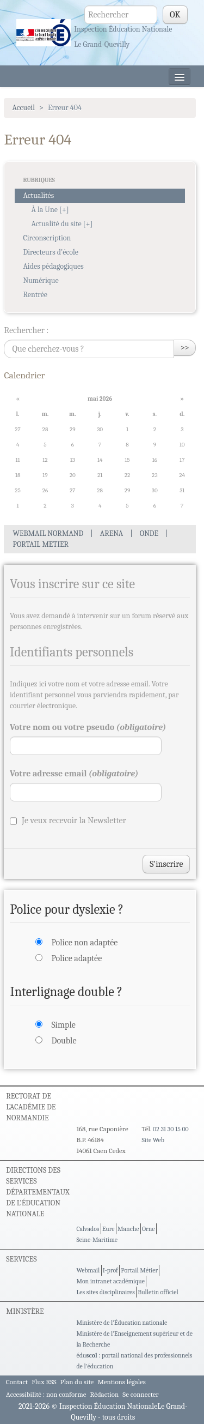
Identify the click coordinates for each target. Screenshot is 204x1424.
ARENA (111, 533)
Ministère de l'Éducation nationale (121, 1322)
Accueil (23, 107)
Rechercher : (26, 330)
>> (185, 347)
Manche (128, 1229)
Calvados (87, 1229)
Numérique (40, 280)
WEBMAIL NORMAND (48, 533)
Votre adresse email (74, 774)
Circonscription (47, 238)
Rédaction (104, 1394)
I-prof (110, 1270)
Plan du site (77, 1382)
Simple (63, 1025)
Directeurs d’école (50, 252)
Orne (148, 1229)
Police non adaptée (84, 943)
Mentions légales (121, 1382)
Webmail (88, 1270)
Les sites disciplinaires (105, 1292)
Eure (108, 1229)
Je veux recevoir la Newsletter (74, 820)
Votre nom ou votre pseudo (88, 727)
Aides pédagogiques (53, 266)
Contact (17, 1382)
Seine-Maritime (97, 1240)
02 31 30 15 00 (171, 1129)
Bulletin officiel (158, 1292)
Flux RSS (44, 1382)
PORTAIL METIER (41, 544)
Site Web (153, 1140)
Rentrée (35, 294)
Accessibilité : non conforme (46, 1394)
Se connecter (140, 1394)
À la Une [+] (50, 209)
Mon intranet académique (110, 1281)
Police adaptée (76, 958)
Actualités (38, 195)
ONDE (149, 533)
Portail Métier (139, 1270)
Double (63, 1041)
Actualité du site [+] (61, 223)
